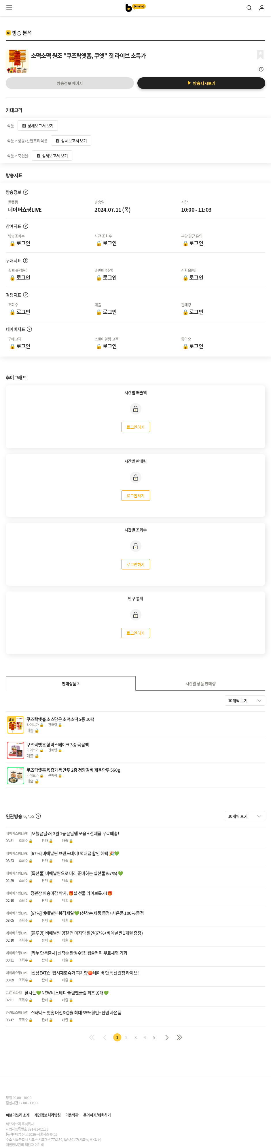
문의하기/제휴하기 (97, 1115)
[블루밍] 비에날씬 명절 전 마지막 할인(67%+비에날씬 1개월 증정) (87, 933)
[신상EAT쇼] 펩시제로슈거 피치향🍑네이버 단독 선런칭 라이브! (85, 973)
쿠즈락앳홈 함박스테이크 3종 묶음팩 (57, 744)
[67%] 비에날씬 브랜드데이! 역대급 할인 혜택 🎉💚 (75, 853)
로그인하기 (135, 427)
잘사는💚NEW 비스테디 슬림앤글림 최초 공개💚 (66, 993)
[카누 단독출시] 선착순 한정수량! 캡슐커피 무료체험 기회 (79, 953)
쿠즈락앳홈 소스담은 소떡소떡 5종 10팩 (60, 719)
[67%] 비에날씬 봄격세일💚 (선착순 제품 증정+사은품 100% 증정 (87, 913)
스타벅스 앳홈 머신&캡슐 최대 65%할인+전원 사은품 (76, 1013)
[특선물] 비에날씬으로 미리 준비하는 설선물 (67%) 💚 (77, 873)
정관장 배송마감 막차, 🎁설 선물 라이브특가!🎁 (71, 893)
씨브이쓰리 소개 (18, 1115)
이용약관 (72, 1115)
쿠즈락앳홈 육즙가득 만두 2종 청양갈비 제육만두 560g (73, 770)
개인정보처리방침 (47, 1115)
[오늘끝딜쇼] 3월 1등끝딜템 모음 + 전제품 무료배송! (75, 834)
